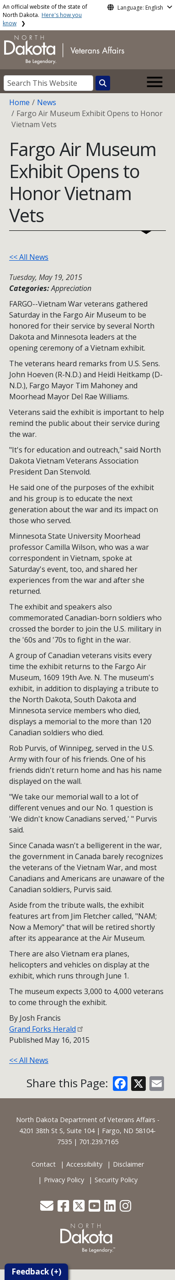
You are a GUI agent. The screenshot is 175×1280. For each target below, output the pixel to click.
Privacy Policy (64, 1179)
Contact (44, 1164)
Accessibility (84, 1164)
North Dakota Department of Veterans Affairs (85, 1119)
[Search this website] (102, 83)
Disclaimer (128, 1164)
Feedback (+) (36, 1271)
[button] (47, 1208)
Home (19, 102)
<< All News (28, 257)
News (46, 102)
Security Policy (116, 1179)
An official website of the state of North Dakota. (45, 15)
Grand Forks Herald (42, 1029)
